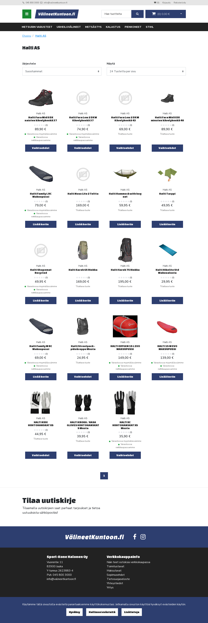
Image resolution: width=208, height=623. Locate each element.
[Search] (116, 14)
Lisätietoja (131, 612)
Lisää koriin (41, 224)
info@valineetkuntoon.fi (55, 2)
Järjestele (29, 64)
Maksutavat (114, 571)
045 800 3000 (32, 2)
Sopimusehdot (116, 575)
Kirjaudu (166, 2)
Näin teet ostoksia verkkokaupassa (128, 562)
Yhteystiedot (115, 583)
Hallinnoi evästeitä (102, 612)
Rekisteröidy (180, 2)
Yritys (110, 587)
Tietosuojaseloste (118, 579)
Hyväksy (74, 612)
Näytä (111, 64)
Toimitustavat (115, 566)
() (161, 14)
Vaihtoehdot (40, 147)
